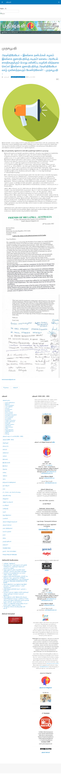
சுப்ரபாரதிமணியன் (8, 413)
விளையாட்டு (5, 450)
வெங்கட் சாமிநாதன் (9, 415)
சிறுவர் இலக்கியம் (7, 518)
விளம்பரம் (5, 453)
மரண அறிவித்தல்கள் (7, 532)
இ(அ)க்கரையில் (6, 466)
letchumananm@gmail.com (8, 383)
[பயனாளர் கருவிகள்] (57, 83)
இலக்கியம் (5, 469)
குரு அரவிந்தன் (8, 422)
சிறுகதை (5, 473)
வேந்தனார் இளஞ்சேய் (9, 433)
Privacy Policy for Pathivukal (10, 558)
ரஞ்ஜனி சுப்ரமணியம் (9, 430)
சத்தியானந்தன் (8, 429)
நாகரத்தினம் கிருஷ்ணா (9, 428)
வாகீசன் (6, 432)
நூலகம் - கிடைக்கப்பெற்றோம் (9, 555)
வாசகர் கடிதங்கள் (7, 535)
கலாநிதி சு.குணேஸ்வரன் (10, 425)
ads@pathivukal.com (49, 481)
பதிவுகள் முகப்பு (6, 404)
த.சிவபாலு (7, 437)
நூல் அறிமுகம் (6, 489)
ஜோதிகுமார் (7, 407)
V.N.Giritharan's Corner (47, 533)
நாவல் (4, 538)
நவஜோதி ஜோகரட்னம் (9, 434)
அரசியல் (5, 459)
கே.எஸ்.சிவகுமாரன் (9, 417)
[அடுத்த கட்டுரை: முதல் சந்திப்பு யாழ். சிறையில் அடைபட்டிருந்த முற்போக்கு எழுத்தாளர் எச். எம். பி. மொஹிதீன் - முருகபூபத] (15, 391)
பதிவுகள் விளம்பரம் (7, 528)
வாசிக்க (47, 574)
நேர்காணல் (5, 463)
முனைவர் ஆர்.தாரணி (9, 419)
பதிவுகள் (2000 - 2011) (8, 443)
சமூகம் (4, 515)
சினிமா (4, 541)
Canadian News (7, 551)
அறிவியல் (5, 479)
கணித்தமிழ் (5, 512)
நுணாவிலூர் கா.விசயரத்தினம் (11, 418)
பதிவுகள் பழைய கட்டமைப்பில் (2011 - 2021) (13, 440)
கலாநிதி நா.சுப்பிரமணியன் (10, 424)
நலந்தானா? (5, 548)
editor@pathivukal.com (47, 477)
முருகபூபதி (7, 411)
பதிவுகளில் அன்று (7, 499)
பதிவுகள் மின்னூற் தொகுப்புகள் (10, 525)
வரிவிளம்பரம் (6, 456)
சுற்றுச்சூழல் (5, 446)
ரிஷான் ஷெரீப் (7, 426)
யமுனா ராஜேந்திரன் (9, 410)
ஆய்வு (4, 482)
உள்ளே (53, 446)
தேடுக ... (2, 8)
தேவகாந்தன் (7, 414)
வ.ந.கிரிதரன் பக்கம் (46, 417)
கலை (4, 492)
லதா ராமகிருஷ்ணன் (9, 421)
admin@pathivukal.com (51, 486)
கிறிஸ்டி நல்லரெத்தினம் (9, 409)
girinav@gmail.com (51, 475)
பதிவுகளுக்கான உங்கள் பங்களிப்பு (52, 667)
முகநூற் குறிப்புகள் (7, 545)
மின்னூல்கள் (5, 502)
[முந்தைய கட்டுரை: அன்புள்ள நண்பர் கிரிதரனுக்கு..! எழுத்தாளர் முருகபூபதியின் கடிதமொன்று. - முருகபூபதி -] (6, 391)
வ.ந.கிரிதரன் (6, 509)
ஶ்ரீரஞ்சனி (7, 436)
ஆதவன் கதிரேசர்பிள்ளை (10, 406)
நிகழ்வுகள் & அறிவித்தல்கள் (9, 486)
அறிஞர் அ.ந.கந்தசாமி (8, 505)
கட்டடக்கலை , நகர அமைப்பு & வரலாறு (11, 496)
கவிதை (4, 476)
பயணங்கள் (5, 522)
